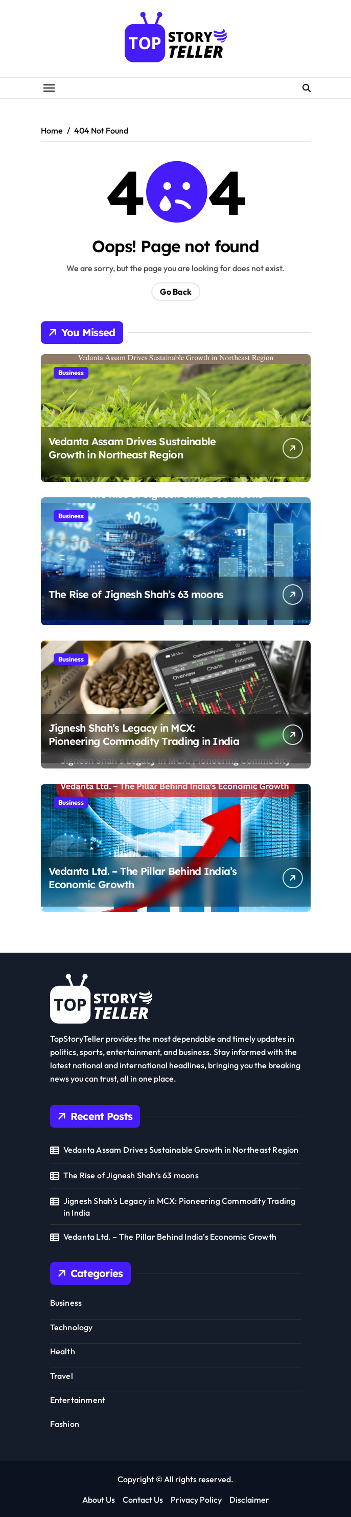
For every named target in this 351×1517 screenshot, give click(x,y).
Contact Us (143, 1499)
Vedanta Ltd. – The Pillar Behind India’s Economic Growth (169, 1237)
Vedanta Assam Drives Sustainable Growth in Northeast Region (132, 448)
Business (71, 372)
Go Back (176, 292)
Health (62, 1351)
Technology (71, 1327)
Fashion (64, 1424)
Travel (61, 1376)
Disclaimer (249, 1499)
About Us (98, 1499)
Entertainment (78, 1400)
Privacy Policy (196, 1499)
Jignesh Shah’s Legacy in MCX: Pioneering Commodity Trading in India (144, 734)
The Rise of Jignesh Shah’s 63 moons (136, 594)
